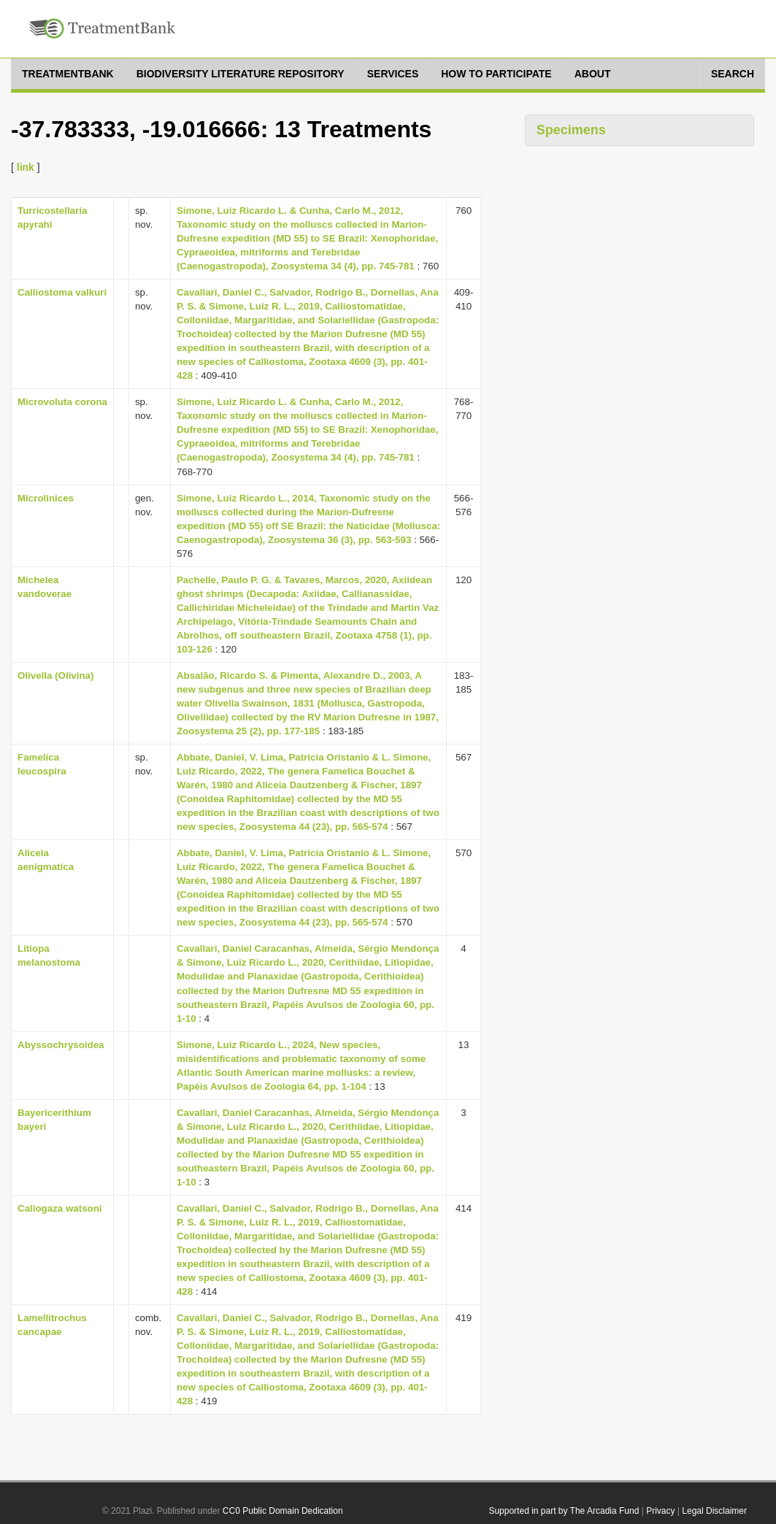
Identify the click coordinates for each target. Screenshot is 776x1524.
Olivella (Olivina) (55, 675)
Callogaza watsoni (60, 1208)
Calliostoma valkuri (62, 292)
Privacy (660, 1511)
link (25, 167)
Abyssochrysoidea (61, 1044)
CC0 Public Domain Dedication (283, 1511)
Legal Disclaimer (714, 1511)
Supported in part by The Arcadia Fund (563, 1511)
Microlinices (46, 498)
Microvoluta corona (62, 401)
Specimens (571, 130)
